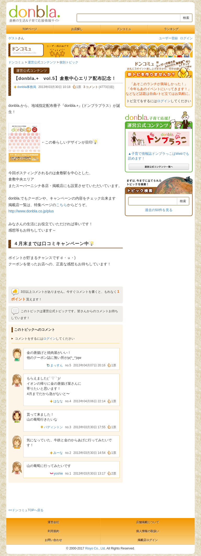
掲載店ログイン (148, 540)
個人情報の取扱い (147, 531)
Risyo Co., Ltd (95, 548)
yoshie (58, 473)
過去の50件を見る (158, 210)
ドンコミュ (124, 29)
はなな (58, 401)
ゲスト (13, 38)
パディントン (53, 427)
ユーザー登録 (168, 38)
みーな (58, 453)
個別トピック (68, 62)
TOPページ (30, 29)
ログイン (186, 38)
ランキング (171, 29)
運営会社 (53, 522)
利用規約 (53, 531)
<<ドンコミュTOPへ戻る (25, 510)
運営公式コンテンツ (42, 62)
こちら (61, 205)
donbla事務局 (26, 87)
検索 (186, 18)
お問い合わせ (53, 540)
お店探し (77, 29)
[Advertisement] (69, 494)
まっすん (56, 365)
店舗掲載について (147, 522)
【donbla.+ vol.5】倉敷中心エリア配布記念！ (65, 78)
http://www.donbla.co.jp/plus (31, 211)
